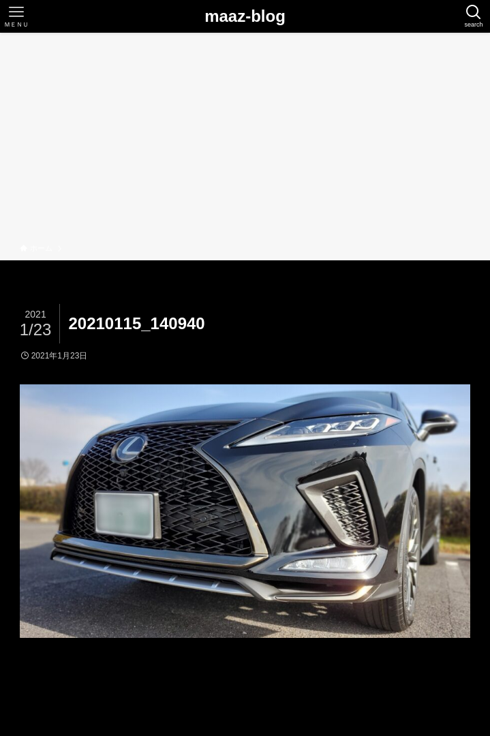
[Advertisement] (245, 140)
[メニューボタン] (16, 16)
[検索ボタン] (473, 16)
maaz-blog (245, 16)
